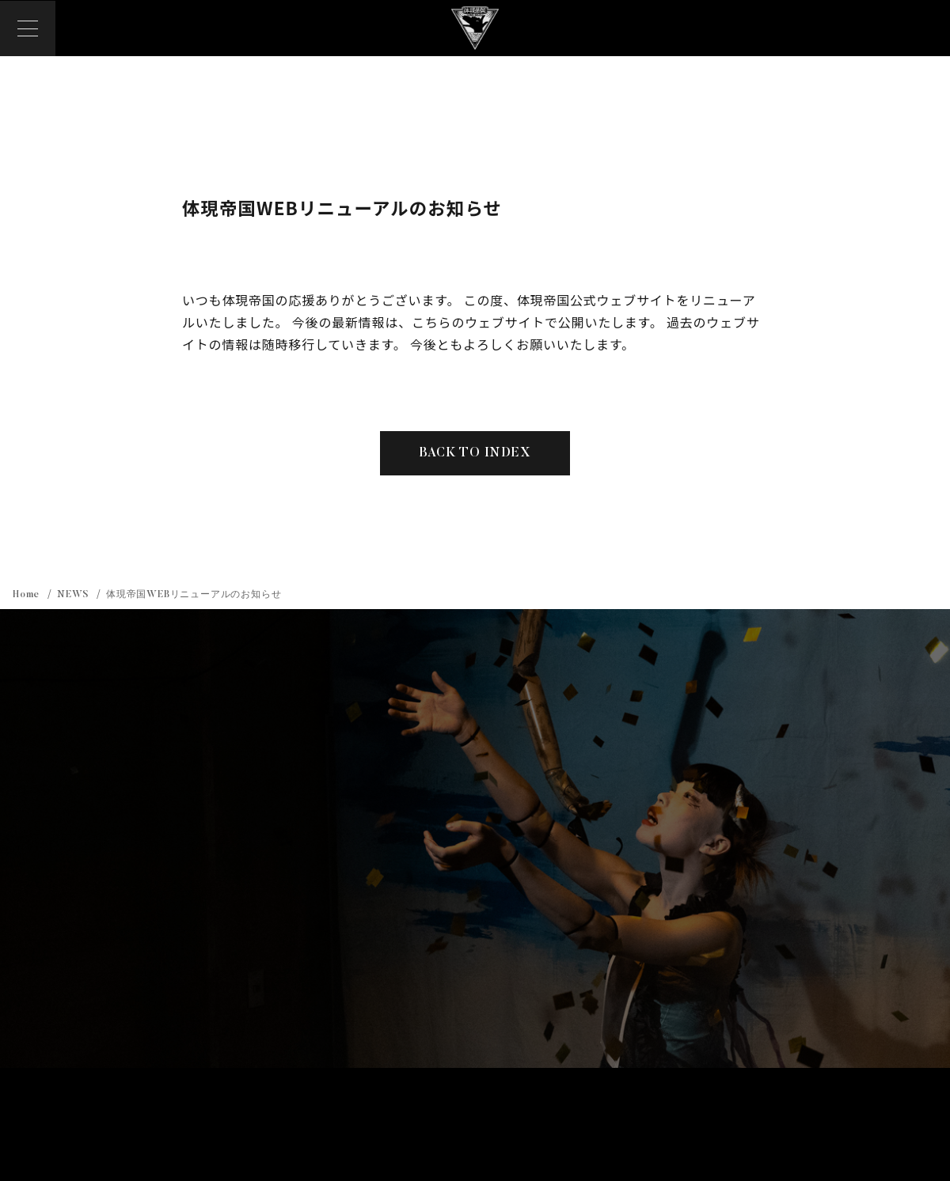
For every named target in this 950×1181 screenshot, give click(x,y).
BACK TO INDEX (474, 454)
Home (28, 595)
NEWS (74, 595)
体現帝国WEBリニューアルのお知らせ (193, 595)
